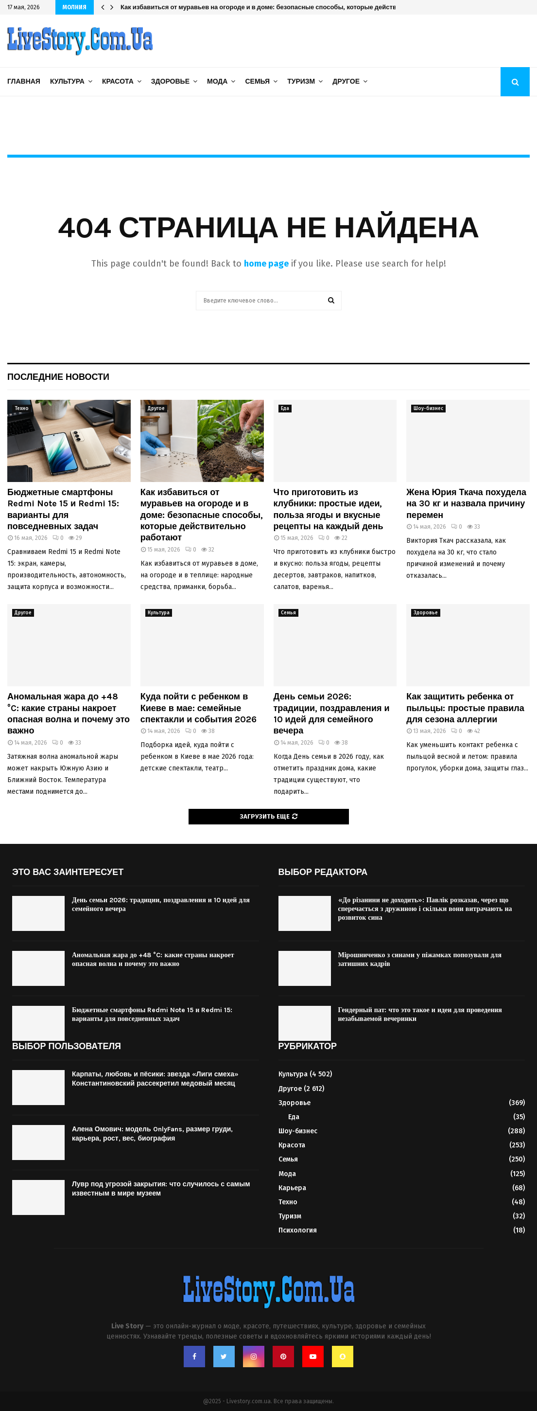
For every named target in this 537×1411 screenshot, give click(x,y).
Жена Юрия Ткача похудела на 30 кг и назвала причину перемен (466, 503)
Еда (285, 408)
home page (266, 263)
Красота (118, 81)
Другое (346, 81)
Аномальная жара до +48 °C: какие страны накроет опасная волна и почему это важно (68, 713)
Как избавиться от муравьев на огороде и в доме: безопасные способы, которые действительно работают (287, 7)
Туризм (301, 81)
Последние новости (58, 377)
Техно (22, 408)
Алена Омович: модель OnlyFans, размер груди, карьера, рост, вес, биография (152, 1133)
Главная (23, 81)
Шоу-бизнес (428, 408)
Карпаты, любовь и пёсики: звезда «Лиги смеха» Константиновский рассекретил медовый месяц (155, 1078)
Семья (257, 81)
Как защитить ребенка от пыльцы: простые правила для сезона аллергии (465, 708)
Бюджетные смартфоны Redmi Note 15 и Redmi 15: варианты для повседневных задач (63, 509)
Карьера (292, 1188)
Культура (67, 81)
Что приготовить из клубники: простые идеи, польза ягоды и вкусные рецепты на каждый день (328, 509)
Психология (297, 1230)
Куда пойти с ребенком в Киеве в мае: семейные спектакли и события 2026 (198, 708)
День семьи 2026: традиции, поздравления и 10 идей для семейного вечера (332, 713)
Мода (217, 81)
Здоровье (170, 81)
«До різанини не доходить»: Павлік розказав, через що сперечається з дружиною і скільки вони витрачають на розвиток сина (425, 909)
